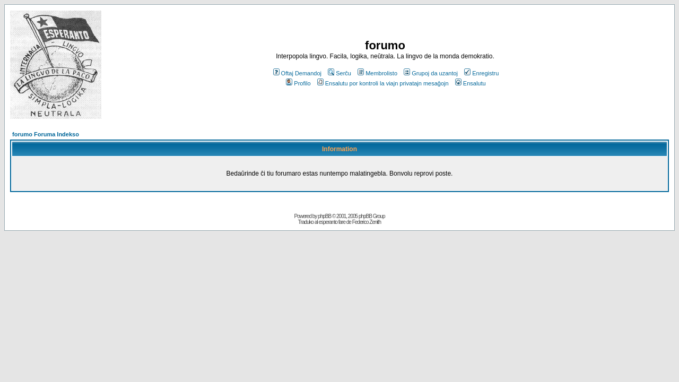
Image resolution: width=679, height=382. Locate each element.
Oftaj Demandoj (297, 73)
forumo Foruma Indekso (45, 134)
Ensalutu (470, 83)
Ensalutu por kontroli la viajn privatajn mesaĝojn (383, 83)
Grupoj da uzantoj (431, 73)
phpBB (324, 216)
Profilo (298, 83)
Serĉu (339, 73)
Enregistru (481, 73)
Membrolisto (377, 73)
